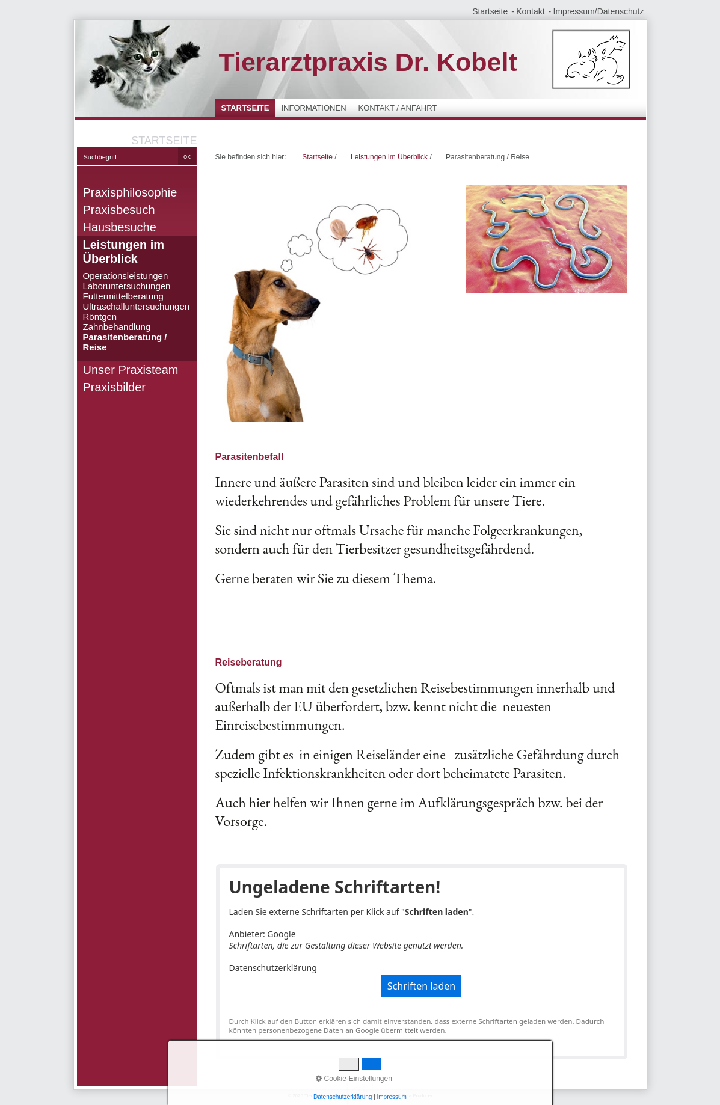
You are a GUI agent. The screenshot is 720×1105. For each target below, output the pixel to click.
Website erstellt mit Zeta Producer (396, 1095)
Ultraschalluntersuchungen (136, 306)
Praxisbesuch (119, 209)
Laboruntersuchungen (127, 286)
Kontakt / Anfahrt (397, 107)
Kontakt (530, 11)
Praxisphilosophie (130, 192)
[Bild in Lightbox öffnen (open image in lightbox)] (332, 303)
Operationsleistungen (125, 276)
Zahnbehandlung (117, 327)
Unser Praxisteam (131, 369)
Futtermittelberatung (123, 296)
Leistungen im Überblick (124, 251)
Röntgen (100, 316)
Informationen (313, 107)
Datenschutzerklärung (273, 967)
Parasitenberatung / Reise (125, 342)
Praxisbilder (114, 387)
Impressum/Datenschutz (598, 11)
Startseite (490, 11)
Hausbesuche (119, 227)
